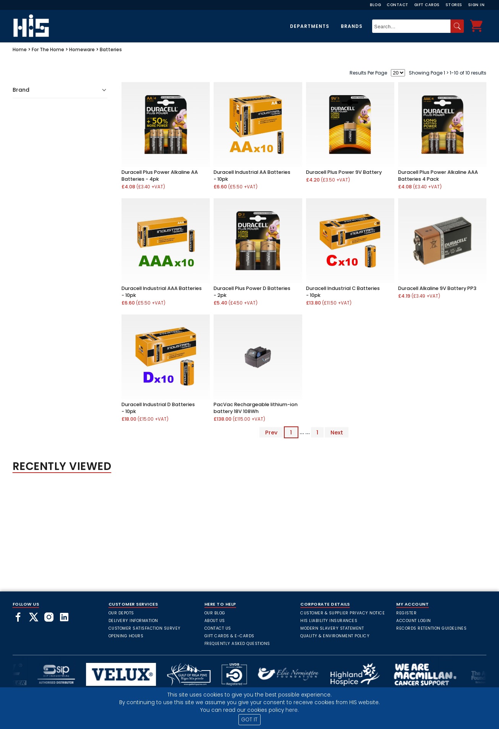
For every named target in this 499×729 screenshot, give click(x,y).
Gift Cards (427, 5)
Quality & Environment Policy (334, 636)
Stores (454, 5)
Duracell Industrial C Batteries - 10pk (343, 291)
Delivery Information (133, 621)
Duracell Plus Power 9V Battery (344, 172)
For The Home (48, 49)
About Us (214, 621)
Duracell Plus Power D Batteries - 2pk (252, 291)
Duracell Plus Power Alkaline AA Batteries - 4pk (160, 175)
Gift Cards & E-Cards (229, 636)
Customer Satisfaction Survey (145, 628)
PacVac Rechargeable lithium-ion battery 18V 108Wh (256, 408)
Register (406, 613)
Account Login (413, 621)
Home (20, 49)
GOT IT (249, 719)
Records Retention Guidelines (431, 628)
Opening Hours (126, 636)
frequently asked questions (237, 643)
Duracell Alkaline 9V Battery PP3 (437, 288)
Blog (375, 5)
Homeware (82, 49)
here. (292, 710)
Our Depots (121, 613)
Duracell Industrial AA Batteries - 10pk (252, 175)
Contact (397, 5)
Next (337, 432)
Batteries (111, 49)
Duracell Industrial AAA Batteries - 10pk (162, 291)
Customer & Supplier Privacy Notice (342, 613)
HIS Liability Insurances (328, 621)
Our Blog (214, 613)
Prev (271, 432)
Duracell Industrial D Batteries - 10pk (158, 408)
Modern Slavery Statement (332, 628)
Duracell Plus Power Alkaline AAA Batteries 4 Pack (438, 175)
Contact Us (217, 628)
